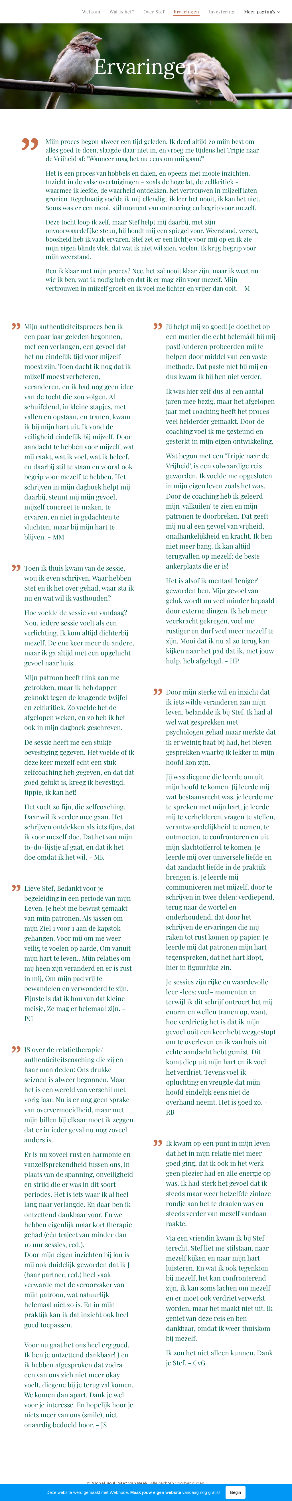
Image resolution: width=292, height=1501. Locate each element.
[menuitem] (93, 12)
